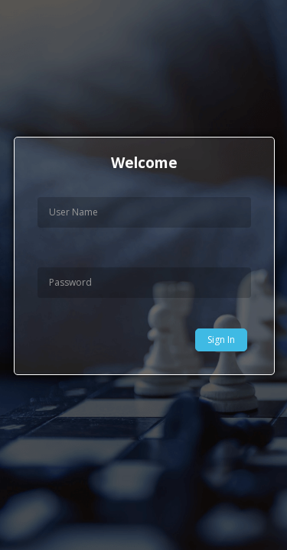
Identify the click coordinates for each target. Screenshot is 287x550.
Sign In (221, 339)
